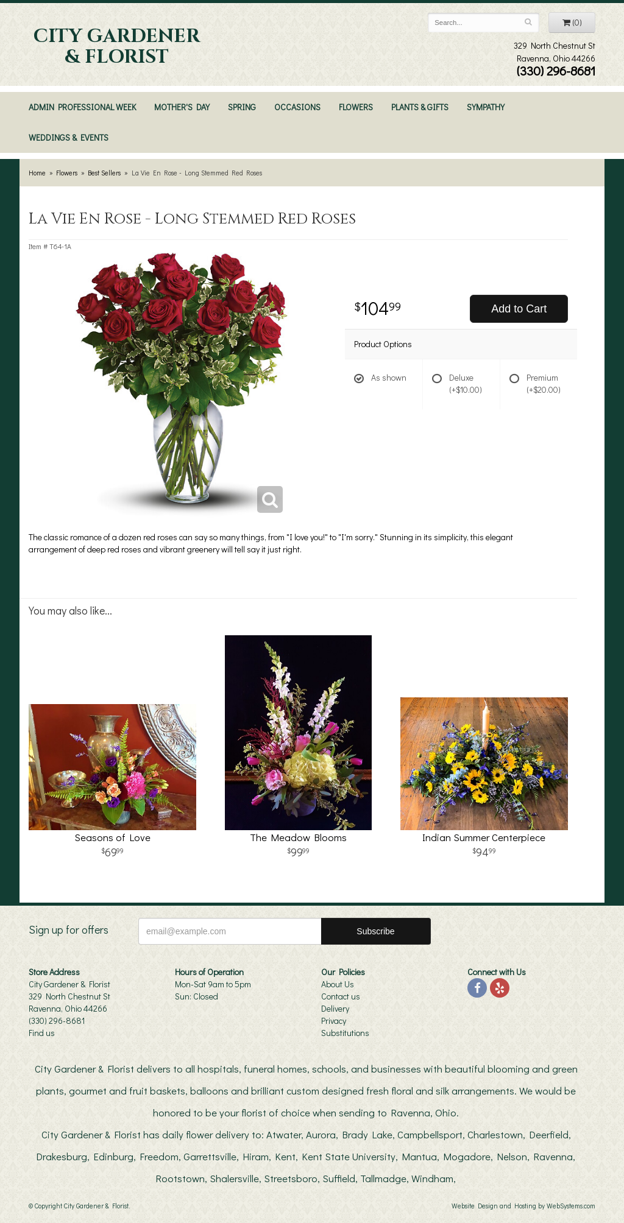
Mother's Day (182, 107)
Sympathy (486, 107)
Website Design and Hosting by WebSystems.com (523, 1205)
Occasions (297, 107)
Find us (42, 1032)
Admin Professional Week (82, 107)
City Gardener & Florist (117, 47)
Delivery (335, 1008)
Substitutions (345, 1032)
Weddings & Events (68, 137)
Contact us (340, 996)
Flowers (356, 107)
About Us (337, 984)
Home (37, 172)
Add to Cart (519, 309)
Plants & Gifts (419, 107)
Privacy (333, 1020)
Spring (242, 107)
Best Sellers (104, 172)
